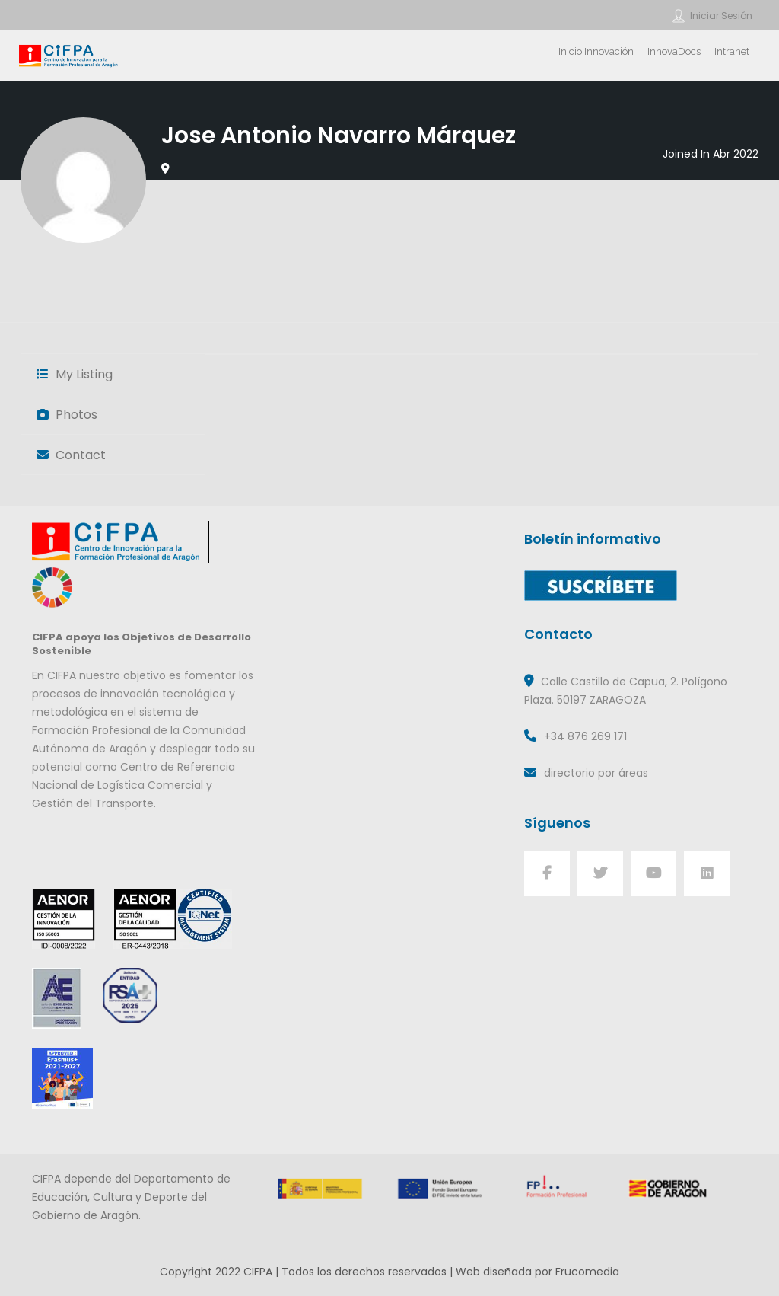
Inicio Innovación (596, 51)
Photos (67, 414)
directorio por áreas (596, 772)
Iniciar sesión (721, 15)
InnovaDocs (674, 51)
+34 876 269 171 (585, 736)
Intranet (731, 51)
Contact (71, 455)
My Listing (75, 374)
